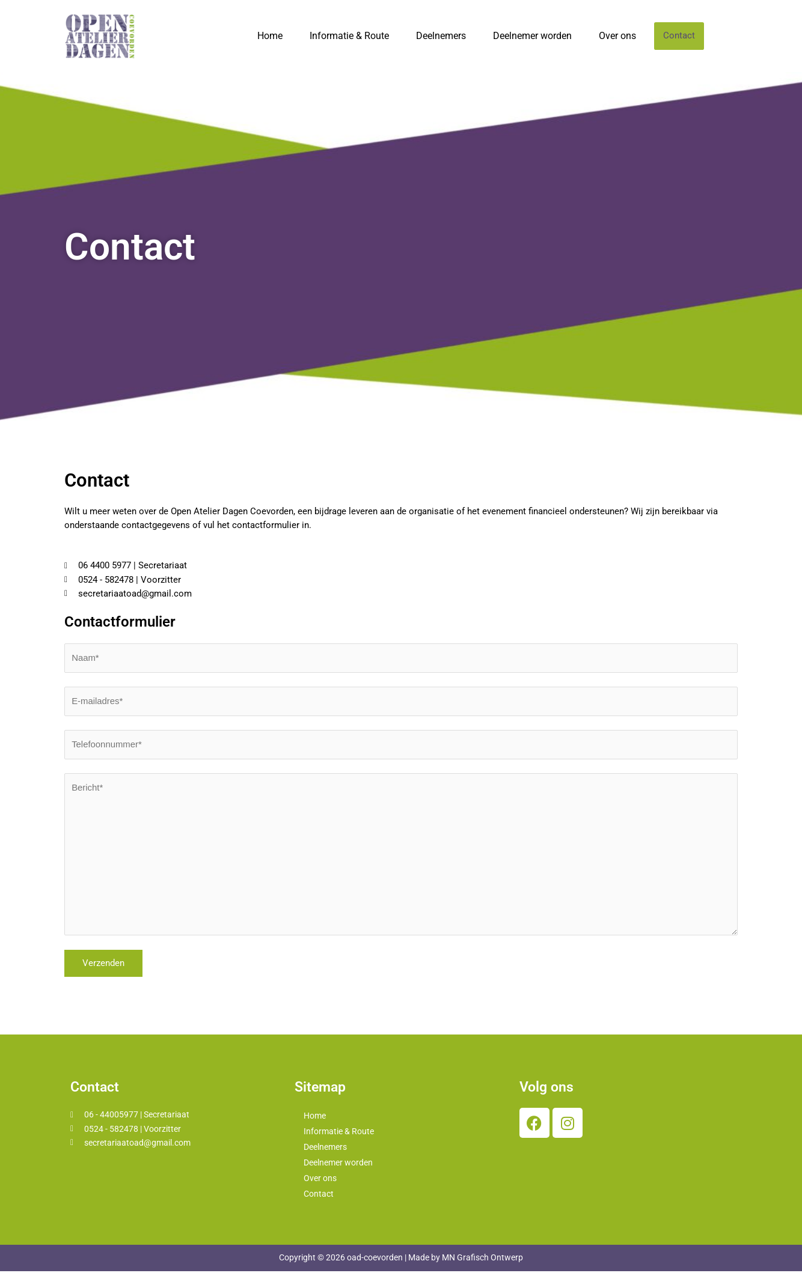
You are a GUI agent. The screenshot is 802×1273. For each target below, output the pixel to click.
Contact (679, 36)
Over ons (617, 35)
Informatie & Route (349, 35)
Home (270, 35)
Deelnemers (441, 35)
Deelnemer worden (532, 35)
